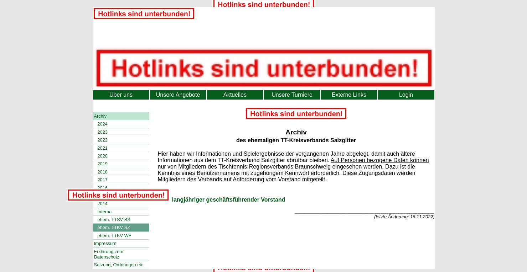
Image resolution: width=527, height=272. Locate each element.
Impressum (105, 243)
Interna (105, 211)
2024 (103, 124)
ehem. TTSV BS (114, 219)
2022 (103, 140)
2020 (103, 156)
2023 (103, 132)
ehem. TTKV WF (114, 235)
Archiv (100, 116)
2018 (103, 172)
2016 (103, 188)
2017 (103, 179)
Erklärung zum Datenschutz (109, 254)
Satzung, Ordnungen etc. (119, 264)
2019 (103, 163)
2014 (103, 203)
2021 (103, 148)
